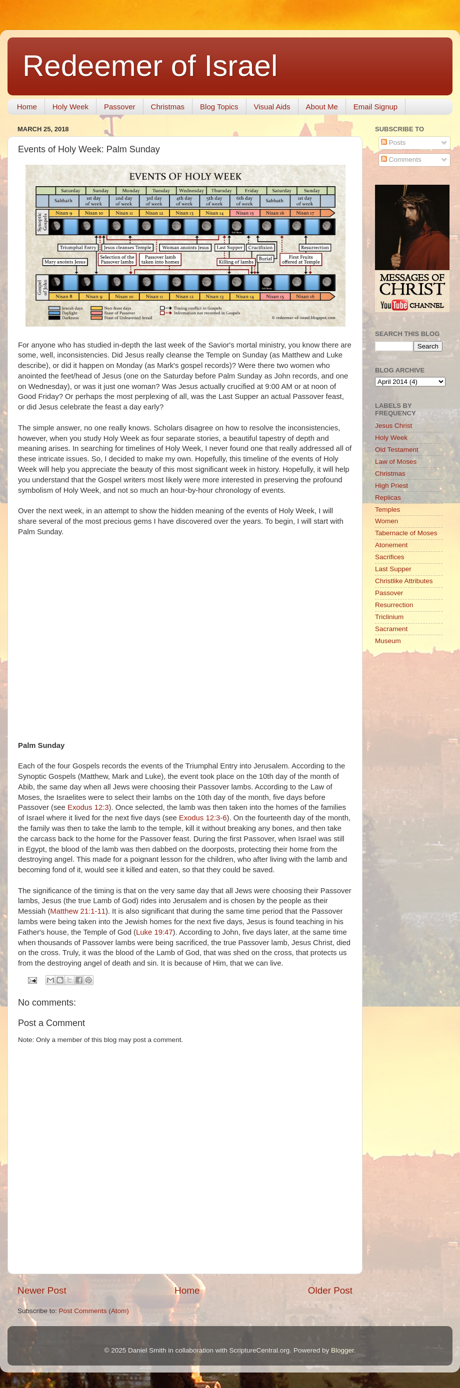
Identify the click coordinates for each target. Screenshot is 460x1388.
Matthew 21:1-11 (78, 911)
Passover (120, 106)
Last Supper (393, 569)
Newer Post (42, 1290)
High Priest (391, 485)
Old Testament (396, 449)
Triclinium (389, 617)
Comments (401, 159)
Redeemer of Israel (150, 65)
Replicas (388, 497)
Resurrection (394, 605)
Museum (388, 641)
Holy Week (70, 106)
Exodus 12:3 (88, 807)
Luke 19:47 (154, 932)
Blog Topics (219, 106)
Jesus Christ (393, 425)
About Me (322, 106)
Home (27, 106)
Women (386, 521)
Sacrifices (389, 557)
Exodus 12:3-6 (203, 818)
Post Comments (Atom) (94, 1311)
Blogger (342, 1350)
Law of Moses (395, 461)
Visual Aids (272, 106)
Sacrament (391, 629)
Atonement (391, 545)
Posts (393, 142)
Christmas (168, 106)
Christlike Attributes (404, 581)
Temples (387, 509)
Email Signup (376, 106)
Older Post (330, 1290)
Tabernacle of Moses (406, 533)
